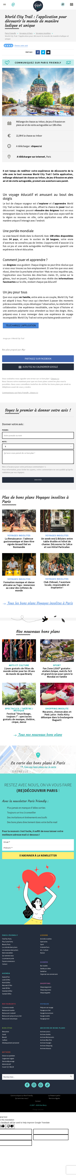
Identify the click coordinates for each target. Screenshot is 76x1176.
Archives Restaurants (47, 1037)
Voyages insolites (43, 33)
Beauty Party (6, 944)
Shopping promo (45, 990)
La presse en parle (8, 958)
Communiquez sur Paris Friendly (22, 1095)
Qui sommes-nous (8, 956)
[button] (13, 4)
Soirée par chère (45, 969)
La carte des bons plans (9, 947)
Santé (4, 1034)
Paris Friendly (10, 33)
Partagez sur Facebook (38, 358)
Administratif (6, 1064)
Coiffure (4, 1040)
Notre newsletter (7, 953)
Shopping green (45, 993)
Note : (4, 442)
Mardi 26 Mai (6, 983)
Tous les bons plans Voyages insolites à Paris (38, 603)
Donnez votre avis (21, 45)
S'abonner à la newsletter (38, 855)
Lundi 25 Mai (6, 980)
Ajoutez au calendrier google (38, 367)
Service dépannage (8, 1061)
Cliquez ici (55, 378)
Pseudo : (5, 430)
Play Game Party (7, 942)
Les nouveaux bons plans (10, 950)
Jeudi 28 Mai (6, 988)
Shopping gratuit (45, 987)
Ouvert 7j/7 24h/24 (8, 1067)
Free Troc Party (7, 939)
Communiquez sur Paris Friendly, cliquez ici (20, 392)
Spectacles (43, 942)
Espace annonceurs (8, 961)
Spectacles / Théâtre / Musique (19, 710)
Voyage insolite (45, 1016)
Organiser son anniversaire (49, 974)
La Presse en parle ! (54, 1095)
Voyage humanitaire (46, 1013)
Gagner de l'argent (8, 1059)
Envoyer (38, 480)
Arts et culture (19, 665)
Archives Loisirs (45, 1032)
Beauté (4, 1037)
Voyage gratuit (44, 1019)
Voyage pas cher (45, 1010)
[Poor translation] (10, 1126)
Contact (4, 964)
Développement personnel (10, 1043)
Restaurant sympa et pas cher (12, 1016)
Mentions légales (54, 1098)
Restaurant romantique (9, 1019)
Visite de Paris (44, 947)
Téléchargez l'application (21, 325)
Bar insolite (43, 966)
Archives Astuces (45, 1048)
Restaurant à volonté (8, 1013)
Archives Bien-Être (46, 1040)
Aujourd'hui (6, 977)
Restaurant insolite (8, 1010)
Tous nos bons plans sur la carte (38, 766)
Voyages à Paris (26, 33)
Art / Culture (44, 950)
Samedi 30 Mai (6, 994)
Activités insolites (46, 939)
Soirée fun (43, 971)
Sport (57, 665)
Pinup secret (38, 1109)
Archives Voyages (45, 1043)
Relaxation (5, 1032)
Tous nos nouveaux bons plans (37, 735)
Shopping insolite (57, 709)
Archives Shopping (46, 1046)
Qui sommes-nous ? (21, 1098)
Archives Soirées (45, 1034)
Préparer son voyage (46, 1008)
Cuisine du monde (8, 1008)
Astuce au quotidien (8, 1056)
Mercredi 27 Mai (7, 985)
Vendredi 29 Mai (7, 991)
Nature (42, 953)
